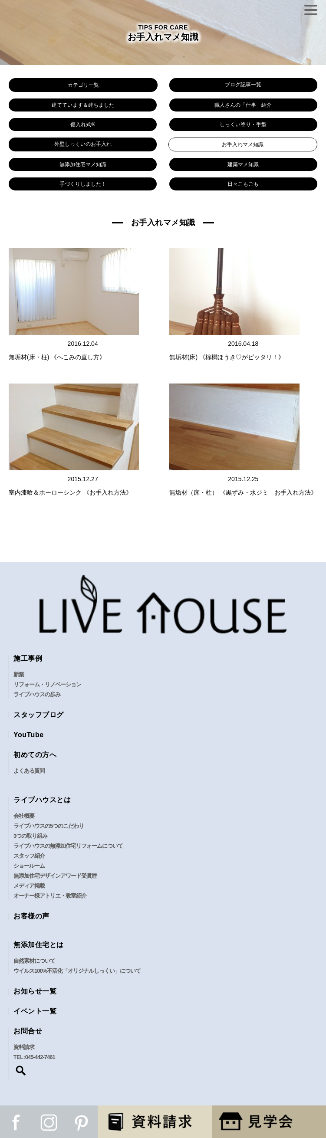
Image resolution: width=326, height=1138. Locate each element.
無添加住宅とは (38, 944)
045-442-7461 (40, 1057)
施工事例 (27, 658)
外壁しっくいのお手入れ (83, 144)
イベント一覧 (34, 1011)
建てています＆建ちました (83, 105)
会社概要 (23, 816)
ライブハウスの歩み (36, 694)
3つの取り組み (30, 836)
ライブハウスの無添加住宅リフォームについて (68, 846)
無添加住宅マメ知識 (82, 164)
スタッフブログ (38, 714)
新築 (18, 674)
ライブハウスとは (42, 799)
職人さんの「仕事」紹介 (243, 105)
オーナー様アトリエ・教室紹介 (49, 895)
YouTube (28, 734)
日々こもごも (243, 184)
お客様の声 (31, 916)
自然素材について (34, 961)
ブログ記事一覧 (243, 85)
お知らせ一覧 (34, 991)
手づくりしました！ (82, 184)
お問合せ (27, 1031)
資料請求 (23, 1047)
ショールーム (29, 866)
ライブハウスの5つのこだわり (48, 826)
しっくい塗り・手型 (243, 124)
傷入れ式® (82, 124)
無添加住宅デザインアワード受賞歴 (55, 875)
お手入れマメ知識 (242, 144)
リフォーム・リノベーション (47, 684)
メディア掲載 (29, 885)
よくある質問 (29, 770)
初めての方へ (34, 754)
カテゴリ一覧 (83, 85)
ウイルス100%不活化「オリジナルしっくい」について (77, 970)
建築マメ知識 (243, 164)
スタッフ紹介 (29, 856)
